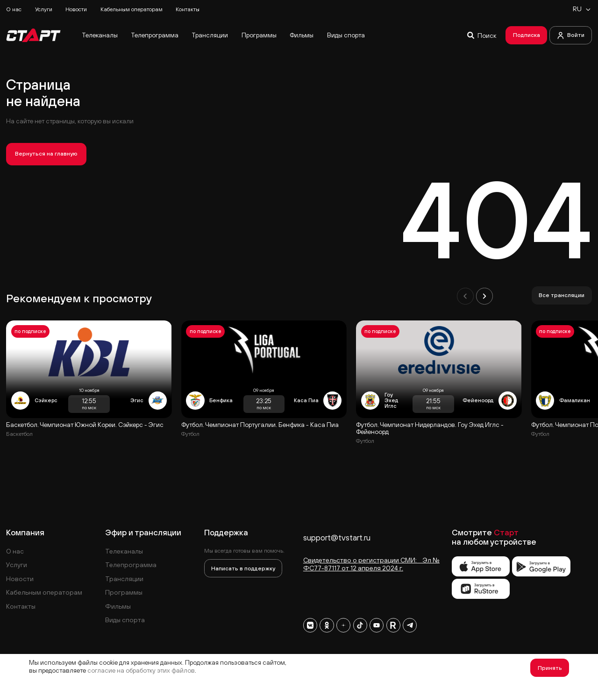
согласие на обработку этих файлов (141, 670)
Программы (259, 35)
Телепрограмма (154, 35)
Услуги (43, 9)
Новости (76, 9)
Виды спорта (346, 35)
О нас (13, 9)
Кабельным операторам (131, 9)
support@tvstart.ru (336, 537)
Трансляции (210, 35)
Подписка (526, 35)
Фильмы (301, 35)
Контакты (187, 9)
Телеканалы (100, 35)
